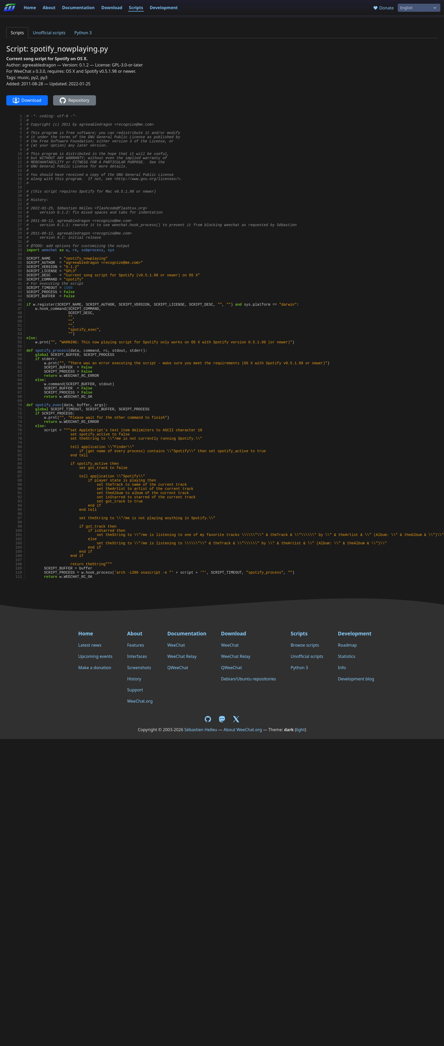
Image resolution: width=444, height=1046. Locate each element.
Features (135, 645)
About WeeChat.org (243, 729)
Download (111, 7)
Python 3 (83, 33)
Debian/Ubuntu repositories (248, 679)
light (300, 729)
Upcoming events (95, 656)
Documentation (78, 7)
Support (135, 690)
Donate (383, 8)
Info (342, 667)
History (134, 679)
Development (164, 7)
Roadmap (347, 645)
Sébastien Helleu (200, 729)
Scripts (136, 7)
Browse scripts (305, 645)
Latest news (89, 645)
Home (30, 7)
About (49, 7)
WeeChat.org (140, 701)
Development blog (356, 679)
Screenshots (139, 667)
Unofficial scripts (49, 33)
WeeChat (176, 645)
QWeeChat (177, 667)
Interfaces (137, 656)
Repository (74, 100)
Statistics (346, 656)
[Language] (419, 8)
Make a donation (94, 667)
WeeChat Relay (182, 656)
